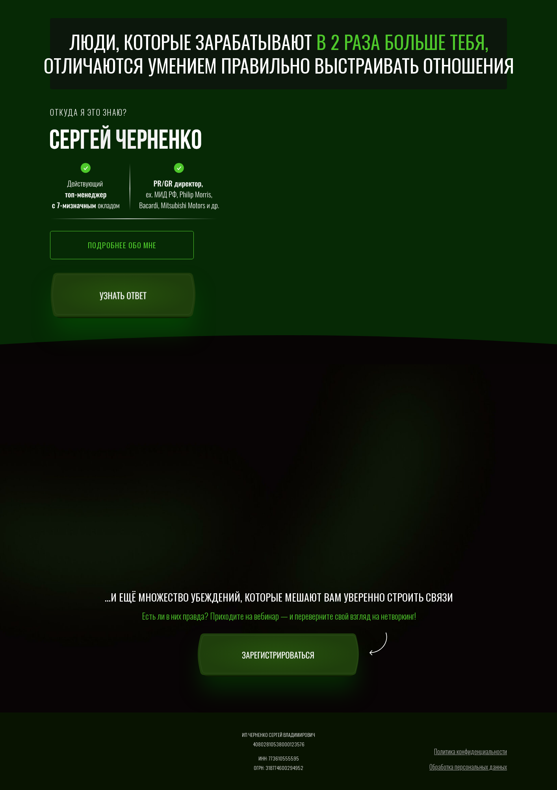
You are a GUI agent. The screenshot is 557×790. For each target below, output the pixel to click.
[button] (122, 245)
